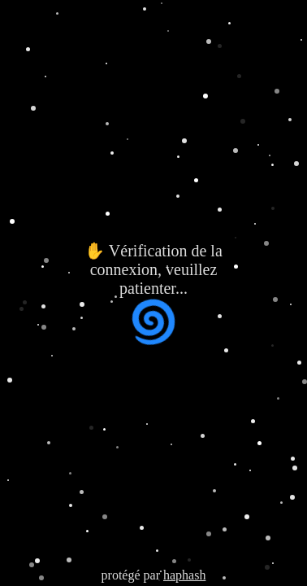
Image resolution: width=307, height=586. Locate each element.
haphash (184, 575)
